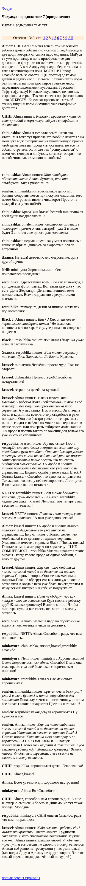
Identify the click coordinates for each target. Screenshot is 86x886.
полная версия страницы (21, 878)
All (70, 38)
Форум (7, 8)
